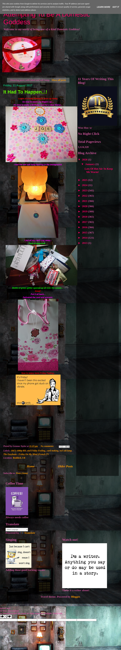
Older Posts (65, 466)
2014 (85, 237)
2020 (85, 206)
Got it (115, 7)
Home (31, 466)
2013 (85, 242)
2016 (85, 227)
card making (52, 450)
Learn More (103, 7)
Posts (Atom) (22, 473)
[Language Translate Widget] (17, 529)
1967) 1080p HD (18, 450)
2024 (85, 185)
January (90, 164)
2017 (85, 221)
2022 (85, 195)
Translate (27, 532)
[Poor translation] (8, 616)
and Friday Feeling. (36, 450)
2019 (85, 211)
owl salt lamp (66, 450)
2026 (85, 159)
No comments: (47, 446)
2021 (85, 200)
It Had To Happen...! (25, 92)
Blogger (75, 596)
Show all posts (59, 80)
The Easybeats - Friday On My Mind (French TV (26, 454)
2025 (85, 179)
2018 (85, 216)
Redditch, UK (19, 458)
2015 (85, 232)
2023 (85, 190)
